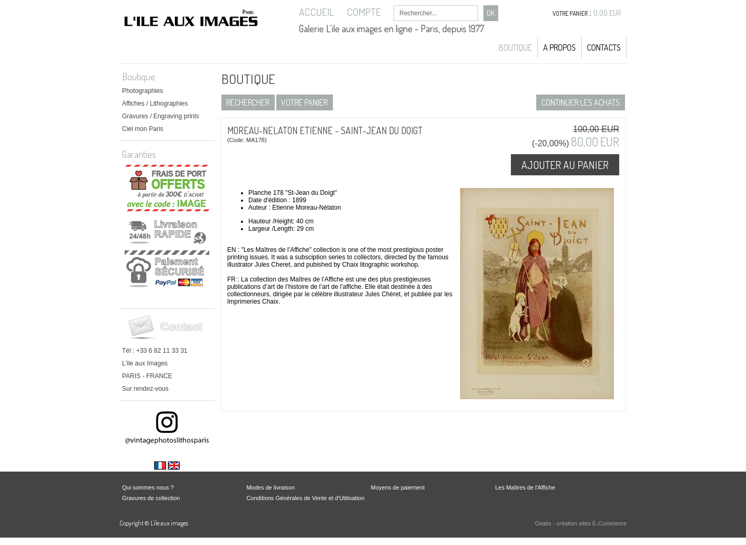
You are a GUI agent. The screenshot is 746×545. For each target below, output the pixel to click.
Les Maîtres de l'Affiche (525, 487)
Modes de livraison (270, 487)
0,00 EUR (607, 13)
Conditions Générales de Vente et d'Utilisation (305, 498)
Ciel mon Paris (142, 129)
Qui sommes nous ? (148, 487)
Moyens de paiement (398, 487)
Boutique (515, 47)
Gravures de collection (151, 498)
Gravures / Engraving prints (160, 116)
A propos (559, 47)
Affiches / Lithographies (155, 103)
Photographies (142, 91)
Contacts (604, 47)
